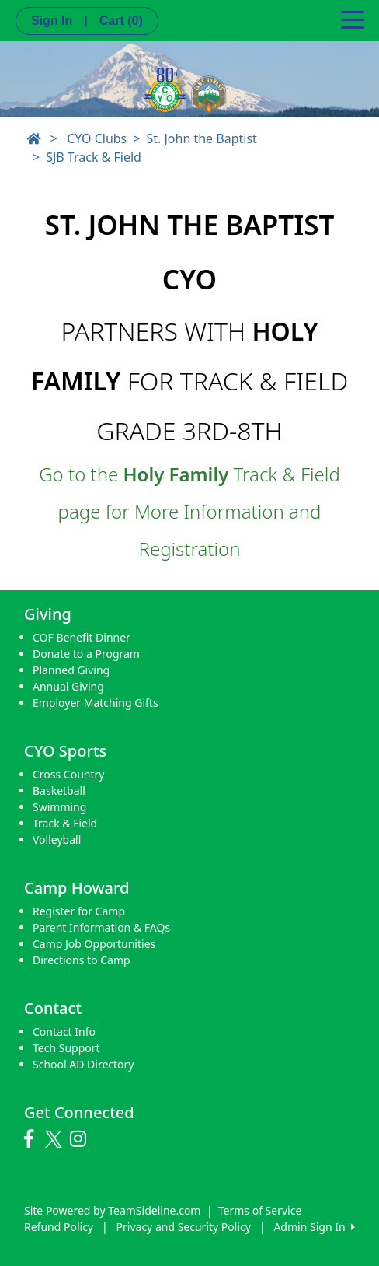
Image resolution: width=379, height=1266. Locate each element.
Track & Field (65, 823)
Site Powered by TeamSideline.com (112, 1210)
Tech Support (66, 1047)
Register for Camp (79, 911)
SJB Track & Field (93, 157)
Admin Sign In (313, 1226)
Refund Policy (58, 1226)
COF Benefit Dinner (81, 637)
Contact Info (64, 1031)
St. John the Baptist (201, 138)
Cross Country (68, 774)
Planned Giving (71, 670)
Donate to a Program (86, 653)
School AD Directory (83, 1064)
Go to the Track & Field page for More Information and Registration (189, 511)
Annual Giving (68, 686)
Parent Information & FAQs (101, 927)
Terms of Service (260, 1210)
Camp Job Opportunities (94, 943)
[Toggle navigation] (353, 19)
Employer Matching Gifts (95, 702)
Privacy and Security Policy (183, 1226)
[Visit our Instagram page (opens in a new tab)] (82, 1139)
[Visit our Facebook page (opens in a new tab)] (32, 1139)
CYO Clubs (97, 138)
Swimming (59, 806)
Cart (121, 20)
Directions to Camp (81, 960)
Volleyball (57, 839)
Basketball (59, 790)
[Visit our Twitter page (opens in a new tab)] (55, 1139)
